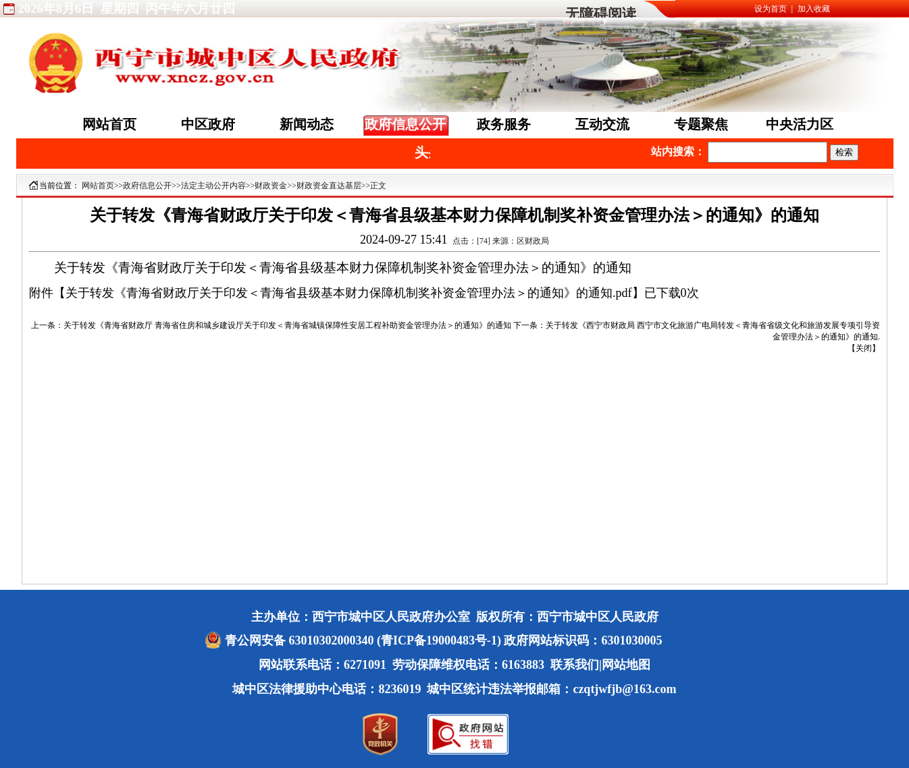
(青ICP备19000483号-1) (439, 640)
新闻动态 (307, 124)
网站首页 (109, 124)
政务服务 (504, 124)
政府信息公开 (405, 124)
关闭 (864, 348)
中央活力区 (799, 124)
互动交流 (602, 124)
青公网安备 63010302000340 (301, 640)
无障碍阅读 (600, 14)
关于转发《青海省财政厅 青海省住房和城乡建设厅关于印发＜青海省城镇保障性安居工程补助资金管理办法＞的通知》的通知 (287, 325)
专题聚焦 (701, 124)
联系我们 (574, 664)
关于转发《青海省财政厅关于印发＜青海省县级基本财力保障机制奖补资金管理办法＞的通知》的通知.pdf (349, 293)
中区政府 (208, 124)
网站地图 (626, 664)
